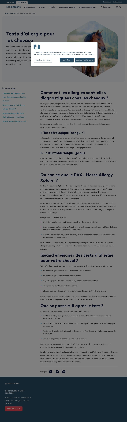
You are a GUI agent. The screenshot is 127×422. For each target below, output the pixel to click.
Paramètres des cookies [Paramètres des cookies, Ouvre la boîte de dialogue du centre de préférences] (43, 60)
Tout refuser (67, 60)
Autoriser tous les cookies (84, 60)
